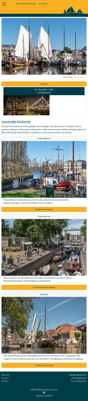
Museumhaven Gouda (47, 389)
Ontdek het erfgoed (44, 209)
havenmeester (79, 381)
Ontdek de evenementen (44, 287)
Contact (5, 378)
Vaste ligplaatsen (79, 378)
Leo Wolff (48, 395)
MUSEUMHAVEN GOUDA (31, 4)
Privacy (4, 381)
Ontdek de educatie (44, 365)
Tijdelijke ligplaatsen (77, 375)
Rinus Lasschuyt (79, 77)
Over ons (5, 375)
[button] (4, 5)
